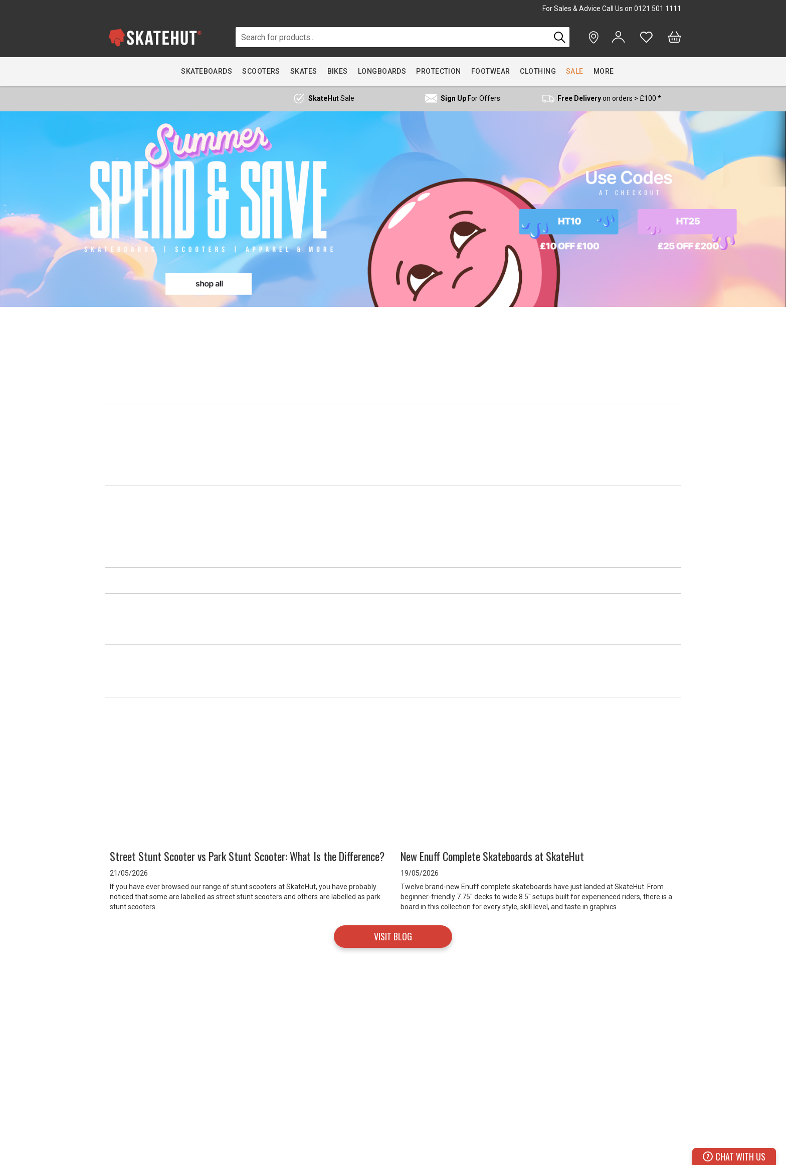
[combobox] (393, 37)
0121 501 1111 (657, 9)
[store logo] (155, 37)
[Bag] (674, 37)
